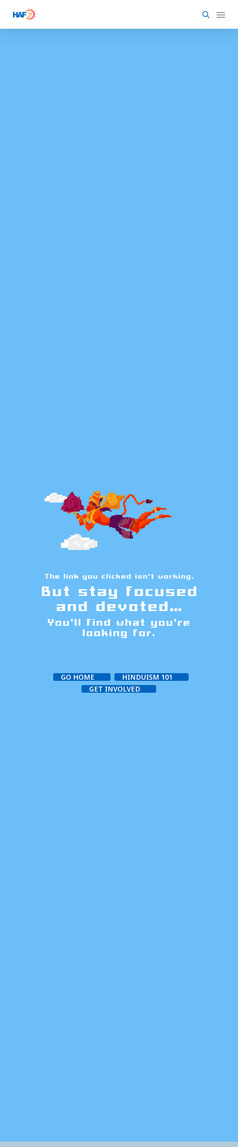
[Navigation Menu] (221, 14)
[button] (82, 677)
